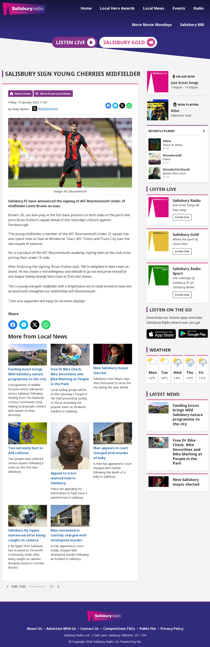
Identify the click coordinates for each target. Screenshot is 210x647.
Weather (160, 347)
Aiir (138, 639)
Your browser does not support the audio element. (33, 583)
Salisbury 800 (193, 23)
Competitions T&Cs (119, 625)
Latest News (164, 391)
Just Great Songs (184, 80)
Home (93, 8)
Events (181, 8)
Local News (157, 8)
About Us (34, 625)
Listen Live (182, 214)
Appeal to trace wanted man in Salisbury (70, 451)
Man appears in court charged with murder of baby (112, 438)
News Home (23, 91)
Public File (147, 625)
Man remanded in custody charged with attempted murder (70, 521)
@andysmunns (45, 105)
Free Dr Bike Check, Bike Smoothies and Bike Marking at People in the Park (70, 362)
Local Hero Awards (123, 8)
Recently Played (176, 128)
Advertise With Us (61, 625)
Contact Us (89, 625)
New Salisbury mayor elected (112, 356)
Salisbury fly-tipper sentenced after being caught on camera (27, 521)
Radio (199, 8)
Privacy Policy (172, 625)
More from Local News (55, 91)
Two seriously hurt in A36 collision (27, 436)
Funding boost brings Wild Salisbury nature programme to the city (27, 360)
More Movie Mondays (154, 23)
